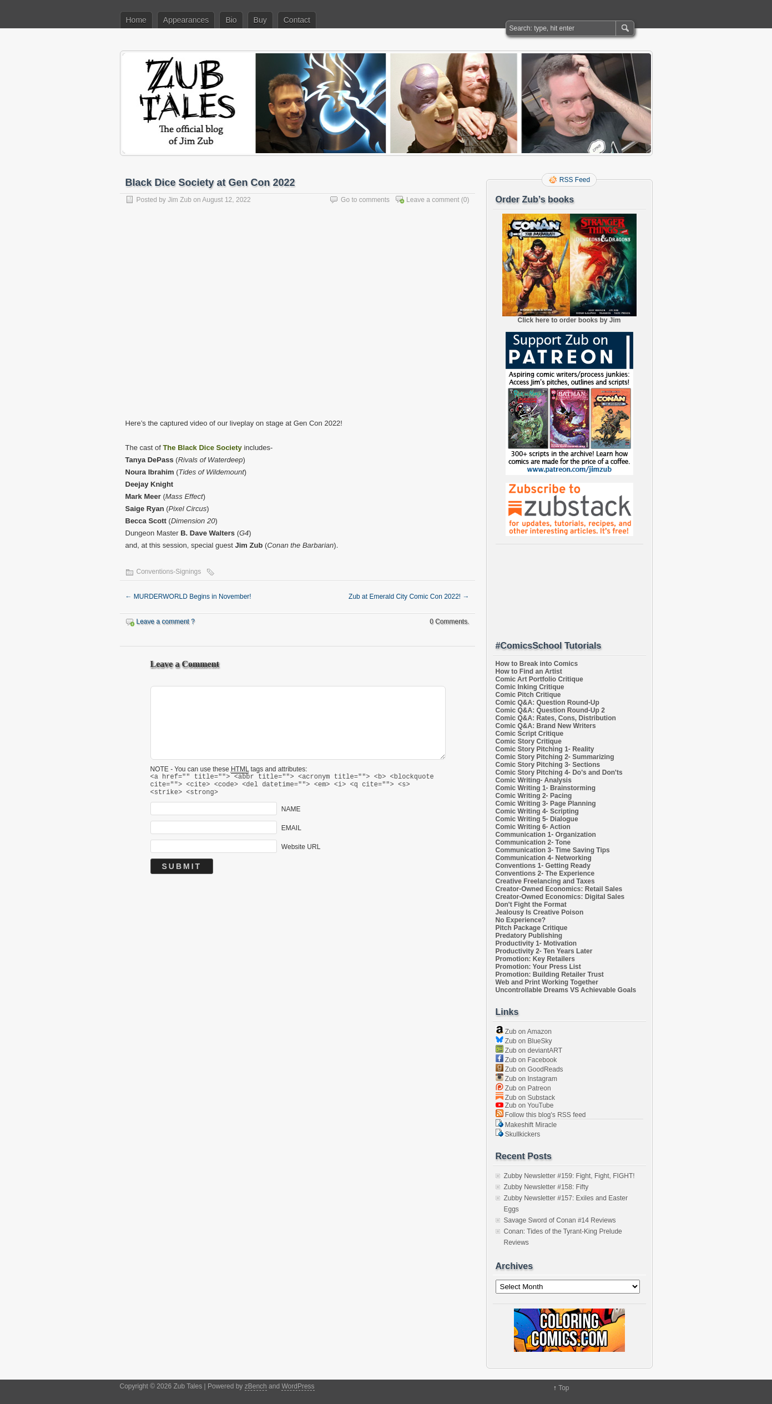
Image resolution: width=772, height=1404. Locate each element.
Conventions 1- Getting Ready (543, 866)
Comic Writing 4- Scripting (537, 811)
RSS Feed (574, 180)
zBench (256, 1386)
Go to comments (365, 200)
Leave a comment (432, 200)
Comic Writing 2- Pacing (534, 796)
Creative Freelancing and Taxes (545, 881)
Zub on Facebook (526, 1060)
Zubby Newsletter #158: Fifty (546, 1187)
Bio (230, 20)
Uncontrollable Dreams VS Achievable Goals (566, 990)
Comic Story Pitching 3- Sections (548, 765)
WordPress (297, 1386)
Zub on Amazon (524, 1032)
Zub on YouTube (525, 1105)
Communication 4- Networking (544, 858)
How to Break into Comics (537, 664)
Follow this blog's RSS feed (541, 1115)
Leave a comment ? (166, 621)
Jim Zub (179, 200)
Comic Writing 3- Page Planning (546, 803)
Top (563, 1388)
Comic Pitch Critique (528, 695)
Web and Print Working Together (547, 982)
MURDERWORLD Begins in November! (188, 596)
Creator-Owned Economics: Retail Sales (559, 889)
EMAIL (291, 833)
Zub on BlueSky (524, 1041)
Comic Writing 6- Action (533, 827)
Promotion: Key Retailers (535, 959)
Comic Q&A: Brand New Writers (546, 726)
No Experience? (521, 920)
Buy (260, 20)
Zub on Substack (525, 1098)
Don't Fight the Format (531, 904)
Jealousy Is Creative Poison (540, 912)
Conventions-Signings (169, 571)
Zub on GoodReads (529, 1069)
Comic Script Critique (530, 734)
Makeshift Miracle (526, 1125)
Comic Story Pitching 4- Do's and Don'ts (559, 772)
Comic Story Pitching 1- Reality (545, 749)
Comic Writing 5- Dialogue (537, 819)
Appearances (186, 20)
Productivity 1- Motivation (536, 943)
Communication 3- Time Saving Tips (553, 850)
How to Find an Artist (529, 671)
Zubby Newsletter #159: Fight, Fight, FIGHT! (569, 1176)
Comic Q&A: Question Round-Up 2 (550, 710)
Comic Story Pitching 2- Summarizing (555, 757)
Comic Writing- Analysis (534, 780)
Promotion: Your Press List (538, 967)
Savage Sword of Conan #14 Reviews (560, 1220)
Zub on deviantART (529, 1050)
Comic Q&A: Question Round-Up (547, 702)
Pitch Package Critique (532, 928)
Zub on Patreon (523, 1088)
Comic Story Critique (529, 741)
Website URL (300, 852)
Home (136, 20)
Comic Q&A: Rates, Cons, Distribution (556, 718)
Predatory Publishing (529, 936)
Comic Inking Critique (530, 687)
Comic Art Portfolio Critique (539, 679)
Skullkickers (518, 1134)
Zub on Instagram (526, 1079)
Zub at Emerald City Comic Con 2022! (409, 596)
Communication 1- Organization (546, 835)
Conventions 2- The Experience (545, 873)
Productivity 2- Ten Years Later (544, 951)
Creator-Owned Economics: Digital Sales (560, 897)
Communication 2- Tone (533, 842)
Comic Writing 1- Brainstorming (546, 788)
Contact (297, 20)
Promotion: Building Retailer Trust (550, 974)
